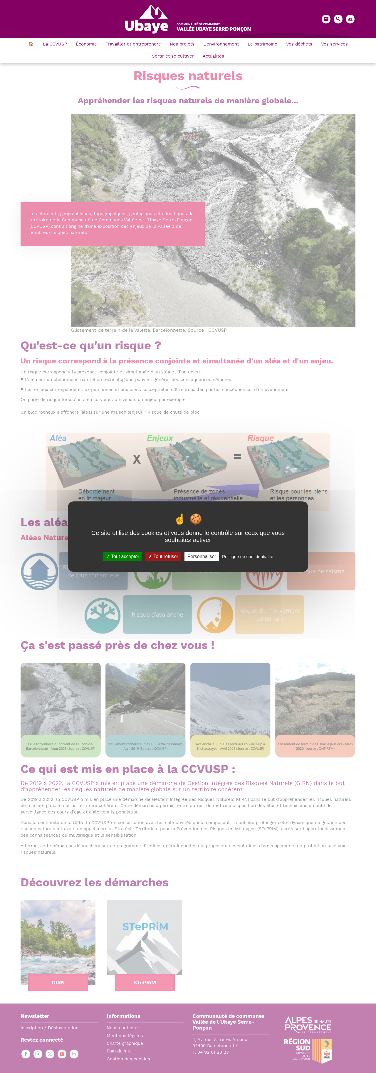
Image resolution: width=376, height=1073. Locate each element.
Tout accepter (122, 556)
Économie (86, 44)
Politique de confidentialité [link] (247, 556)
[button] (350, 19)
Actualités (213, 56)
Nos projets (182, 44)
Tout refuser (163, 556)
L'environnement (221, 44)
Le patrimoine (262, 44)
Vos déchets (299, 44)
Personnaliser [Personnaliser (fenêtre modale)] (201, 556)
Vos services (334, 44)
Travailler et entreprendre (133, 44)
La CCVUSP (55, 44)
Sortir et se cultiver (173, 56)
